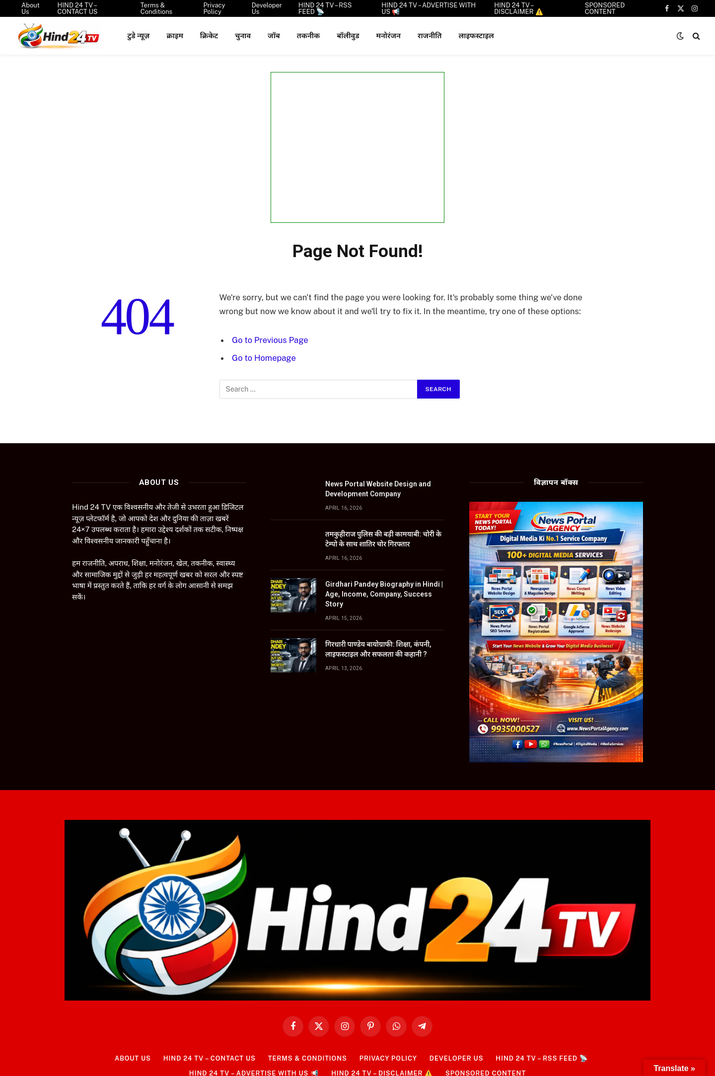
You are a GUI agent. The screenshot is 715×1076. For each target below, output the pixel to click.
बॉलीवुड (348, 35)
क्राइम (174, 35)
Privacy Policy (388, 1058)
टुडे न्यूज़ (138, 35)
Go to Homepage (264, 358)
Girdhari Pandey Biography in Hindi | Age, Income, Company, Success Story (384, 594)
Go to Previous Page (270, 340)
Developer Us (457, 1058)
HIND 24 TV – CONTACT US (208, 1058)
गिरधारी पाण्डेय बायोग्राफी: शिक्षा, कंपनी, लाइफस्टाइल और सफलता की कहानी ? (378, 649)
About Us (131, 1058)
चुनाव (243, 35)
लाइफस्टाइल (476, 35)
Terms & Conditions (307, 1058)
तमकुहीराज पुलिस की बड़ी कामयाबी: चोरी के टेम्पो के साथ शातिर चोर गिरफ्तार (383, 539)
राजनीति (430, 35)
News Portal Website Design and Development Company (378, 489)
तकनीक (308, 35)
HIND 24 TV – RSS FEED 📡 (543, 1058)
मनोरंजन (388, 35)
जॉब (274, 35)
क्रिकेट (209, 35)
